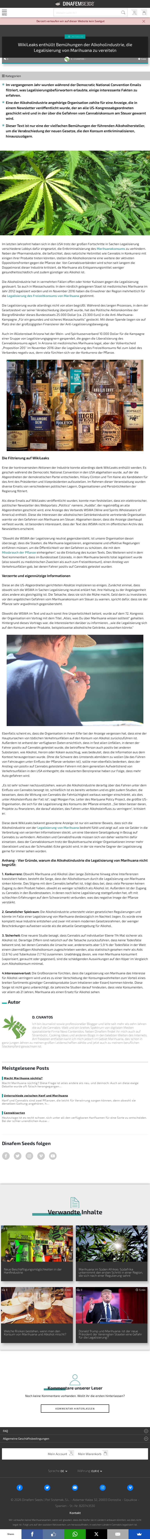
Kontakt (75, 1513)
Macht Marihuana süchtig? (23, 1078)
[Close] (144, 21)
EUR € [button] (95, 1471)
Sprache (53, 1470)
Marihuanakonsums (111, 248)
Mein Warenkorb (143, 12)
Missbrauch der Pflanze (19, 552)
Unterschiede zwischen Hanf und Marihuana (36, 1095)
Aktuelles (77, 37)
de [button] (63, 1471)
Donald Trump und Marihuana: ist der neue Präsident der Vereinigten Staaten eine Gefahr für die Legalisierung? (110, 1334)
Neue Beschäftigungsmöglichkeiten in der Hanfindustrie (33, 1270)
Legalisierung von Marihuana (58, 827)
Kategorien (11, 76)
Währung (83, 1470)
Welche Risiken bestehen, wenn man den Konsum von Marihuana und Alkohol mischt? (35, 1332)
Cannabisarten (14, 1112)
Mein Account (133, 12)
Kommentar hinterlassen (75, 1408)
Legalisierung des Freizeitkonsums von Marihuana (43, 296)
